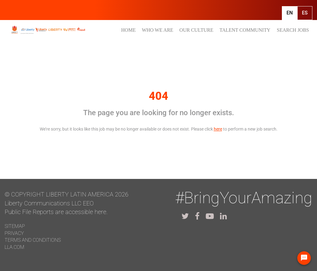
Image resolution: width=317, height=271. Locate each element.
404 (158, 96)
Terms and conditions (33, 240)
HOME (128, 30)
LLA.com (14, 247)
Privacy (14, 233)
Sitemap (15, 226)
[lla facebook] (197, 216)
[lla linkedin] (223, 216)
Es (305, 13)
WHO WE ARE (157, 30)
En (290, 13)
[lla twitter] (185, 216)
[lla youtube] (210, 216)
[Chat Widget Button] (304, 258)
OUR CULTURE (196, 30)
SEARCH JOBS (293, 30)
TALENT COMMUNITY (244, 30)
